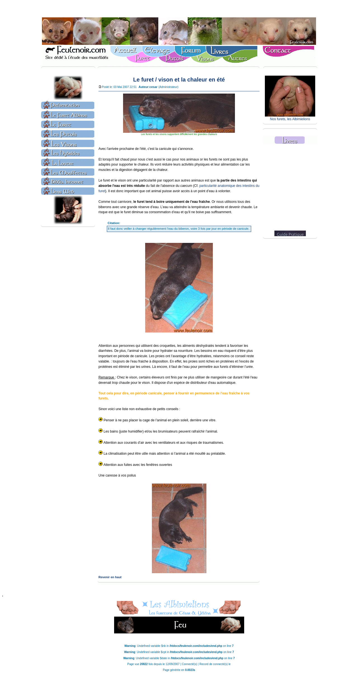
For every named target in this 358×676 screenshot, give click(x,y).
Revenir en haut (110, 577)
